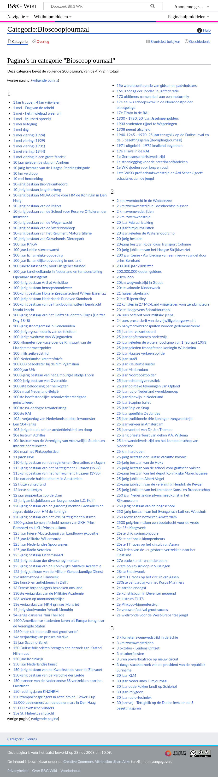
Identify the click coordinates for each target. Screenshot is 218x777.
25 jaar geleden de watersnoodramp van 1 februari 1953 (161, 342)
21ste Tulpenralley (131, 298)
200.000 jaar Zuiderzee (135, 266)
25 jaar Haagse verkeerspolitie (141, 353)
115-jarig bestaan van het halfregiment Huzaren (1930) (56, 473)
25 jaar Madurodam (132, 369)
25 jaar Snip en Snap (133, 408)
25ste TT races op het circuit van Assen (148, 544)
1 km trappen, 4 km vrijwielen (36, 102)
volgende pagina (45, 80)
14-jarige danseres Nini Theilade (38, 615)
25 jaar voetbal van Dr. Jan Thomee (144, 429)
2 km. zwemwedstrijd (133, 217)
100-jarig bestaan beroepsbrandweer (42, 287)
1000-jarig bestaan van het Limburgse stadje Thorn (53, 375)
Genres (31, 739)
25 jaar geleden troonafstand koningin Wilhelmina (156, 348)
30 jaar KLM (126, 675)
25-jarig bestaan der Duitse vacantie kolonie (152, 457)
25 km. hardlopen (130, 451)
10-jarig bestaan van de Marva (37, 206)
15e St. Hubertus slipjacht (33, 713)
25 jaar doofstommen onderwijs (142, 337)
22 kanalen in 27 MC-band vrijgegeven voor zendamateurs (163, 304)
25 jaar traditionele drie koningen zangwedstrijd (155, 418)
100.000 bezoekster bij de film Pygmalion (46, 364)
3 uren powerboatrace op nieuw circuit (147, 659)
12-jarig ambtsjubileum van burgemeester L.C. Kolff (54, 500)
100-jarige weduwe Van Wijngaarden (42, 337)
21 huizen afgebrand (133, 293)
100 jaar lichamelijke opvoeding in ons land (47, 260)
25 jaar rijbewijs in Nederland (140, 397)
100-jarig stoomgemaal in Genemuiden (44, 326)
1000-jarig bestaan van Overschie (40, 380)
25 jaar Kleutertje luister (136, 364)
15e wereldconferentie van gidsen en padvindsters (157, 85)
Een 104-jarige (24, 424)
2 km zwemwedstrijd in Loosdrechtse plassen (152, 206)
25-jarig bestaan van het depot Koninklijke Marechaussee (162, 473)
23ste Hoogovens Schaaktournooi (144, 309)
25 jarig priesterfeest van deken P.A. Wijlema (152, 435)
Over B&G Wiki (44, 770)
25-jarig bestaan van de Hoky (140, 462)
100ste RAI (22, 413)
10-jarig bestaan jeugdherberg (37, 189)
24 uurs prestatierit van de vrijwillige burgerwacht (156, 320)
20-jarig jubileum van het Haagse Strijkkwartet (153, 249)
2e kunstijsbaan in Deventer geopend (146, 593)
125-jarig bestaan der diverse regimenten (46, 560)
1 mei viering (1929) (29, 140)
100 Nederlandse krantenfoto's (38, 359)
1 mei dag (21, 129)
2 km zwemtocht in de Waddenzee (144, 200)
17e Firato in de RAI (132, 113)
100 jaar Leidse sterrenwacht (36, 249)
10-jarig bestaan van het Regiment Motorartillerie (52, 233)
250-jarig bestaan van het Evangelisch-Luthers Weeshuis (161, 511)
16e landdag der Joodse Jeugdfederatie (148, 91)
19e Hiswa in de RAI (133, 151)
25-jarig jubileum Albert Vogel (140, 478)
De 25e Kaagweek (131, 527)
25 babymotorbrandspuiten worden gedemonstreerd (158, 326)
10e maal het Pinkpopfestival (36, 451)
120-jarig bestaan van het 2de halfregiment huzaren (54, 517)
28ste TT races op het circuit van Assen (148, 577)
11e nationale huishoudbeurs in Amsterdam (47, 478)
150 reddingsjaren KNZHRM (36, 691)
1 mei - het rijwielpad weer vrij (37, 113)
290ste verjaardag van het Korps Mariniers (150, 582)
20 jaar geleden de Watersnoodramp (146, 233)
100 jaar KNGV (25, 244)
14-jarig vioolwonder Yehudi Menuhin (43, 609)
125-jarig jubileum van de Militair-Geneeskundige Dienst (58, 571)
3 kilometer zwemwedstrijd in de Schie (147, 637)
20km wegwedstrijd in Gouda (140, 282)
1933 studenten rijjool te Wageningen (147, 124)
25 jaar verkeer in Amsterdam (140, 424)
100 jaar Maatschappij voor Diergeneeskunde (49, 266)
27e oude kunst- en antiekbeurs (142, 560)
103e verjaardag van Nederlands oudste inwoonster (54, 418)
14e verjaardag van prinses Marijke (40, 637)
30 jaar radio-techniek (134, 697)
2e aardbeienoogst (131, 588)
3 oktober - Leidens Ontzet (138, 648)
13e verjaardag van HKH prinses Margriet (46, 604)
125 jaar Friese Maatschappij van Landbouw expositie (55, 533)
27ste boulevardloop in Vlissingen (143, 566)
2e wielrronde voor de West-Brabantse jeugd (152, 615)
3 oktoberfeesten (130, 653)
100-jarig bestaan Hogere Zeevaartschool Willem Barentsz (59, 293)
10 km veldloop (25, 173)
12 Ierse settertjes (27, 489)
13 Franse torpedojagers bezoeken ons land (47, 588)
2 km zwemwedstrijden (135, 211)
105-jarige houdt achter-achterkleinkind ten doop (52, 429)
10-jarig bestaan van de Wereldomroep (44, 228)
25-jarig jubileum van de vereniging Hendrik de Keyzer (160, 484)
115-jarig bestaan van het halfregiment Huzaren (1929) (56, 468)
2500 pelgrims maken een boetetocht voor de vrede (158, 522)
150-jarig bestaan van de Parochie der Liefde (48, 675)
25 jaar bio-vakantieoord (136, 331)
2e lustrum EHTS (130, 599)
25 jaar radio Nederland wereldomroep (147, 391)
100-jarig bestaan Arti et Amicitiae (40, 282)
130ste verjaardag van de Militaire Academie (48, 593)
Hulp (203, 30)
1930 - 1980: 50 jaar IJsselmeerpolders (148, 118)
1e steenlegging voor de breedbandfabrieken (152, 162)
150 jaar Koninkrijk (28, 659)
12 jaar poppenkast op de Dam (37, 495)
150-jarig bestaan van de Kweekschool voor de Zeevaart (57, 669)
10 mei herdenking (28, 178)
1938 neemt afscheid (133, 129)
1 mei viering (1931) (29, 146)
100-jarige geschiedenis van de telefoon (45, 331)
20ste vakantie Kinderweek (138, 287)
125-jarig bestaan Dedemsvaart (38, 555)
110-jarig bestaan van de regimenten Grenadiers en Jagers (59, 462)
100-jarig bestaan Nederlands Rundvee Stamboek (52, 298)
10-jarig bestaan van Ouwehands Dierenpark (48, 238)
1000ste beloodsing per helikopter (40, 386)
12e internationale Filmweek (36, 577)
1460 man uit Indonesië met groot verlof (45, 631)
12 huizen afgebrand (29, 484)
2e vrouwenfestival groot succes (142, 609)
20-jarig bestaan (129, 238)
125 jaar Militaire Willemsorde (37, 539)
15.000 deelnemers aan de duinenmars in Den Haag (54, 702)
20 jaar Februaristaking (135, 222)
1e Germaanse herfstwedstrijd (141, 156)
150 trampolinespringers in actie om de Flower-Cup (54, 697)
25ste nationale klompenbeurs (141, 539)
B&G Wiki (21, 6)
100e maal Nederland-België (36, 391)
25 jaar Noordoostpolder (136, 375)
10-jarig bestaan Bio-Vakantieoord (40, 184)
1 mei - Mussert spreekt (32, 119)
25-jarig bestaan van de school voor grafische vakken (158, 468)
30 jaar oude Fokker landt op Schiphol (147, 686)
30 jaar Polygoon (130, 692)
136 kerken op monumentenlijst (38, 599)
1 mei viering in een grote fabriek (39, 157)
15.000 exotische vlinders (33, 708)
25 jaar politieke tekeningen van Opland (148, 386)
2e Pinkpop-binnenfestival (137, 604)
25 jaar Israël (127, 359)
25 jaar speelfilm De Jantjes (138, 413)
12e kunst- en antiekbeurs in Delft (40, 582)
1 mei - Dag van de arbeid (33, 108)
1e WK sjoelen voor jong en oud (142, 167)
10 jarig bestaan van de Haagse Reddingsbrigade (51, 168)
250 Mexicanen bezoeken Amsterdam (147, 517)
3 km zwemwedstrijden (135, 643)
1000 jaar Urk (24, 369)
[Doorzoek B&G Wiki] (103, 6)
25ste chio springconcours (137, 533)
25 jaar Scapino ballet (134, 402)
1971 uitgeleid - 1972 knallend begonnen (150, 145)
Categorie (15, 739)
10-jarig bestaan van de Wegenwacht (42, 222)
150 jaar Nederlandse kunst (35, 664)
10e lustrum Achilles (29, 435)
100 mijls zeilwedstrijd (31, 353)
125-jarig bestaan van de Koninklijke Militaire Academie (57, 566)
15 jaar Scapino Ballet (30, 642)
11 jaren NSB (23, 457)
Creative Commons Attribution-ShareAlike (96, 761)
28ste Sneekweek (131, 571)
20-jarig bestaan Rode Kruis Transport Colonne (154, 244)
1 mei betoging (25, 124)
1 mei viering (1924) (29, 135)
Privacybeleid (18, 770)
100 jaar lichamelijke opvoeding (38, 255)
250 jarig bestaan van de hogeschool (146, 506)
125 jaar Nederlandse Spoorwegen (40, 544)
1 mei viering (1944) (29, 151)
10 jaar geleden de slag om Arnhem (41, 162)
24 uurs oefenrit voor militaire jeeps (145, 315)
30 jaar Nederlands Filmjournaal (142, 681)
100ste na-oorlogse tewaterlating (39, 408)
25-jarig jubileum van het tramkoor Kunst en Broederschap (163, 489)
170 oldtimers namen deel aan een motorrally (153, 96)
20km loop (125, 277)
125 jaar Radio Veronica (32, 550)
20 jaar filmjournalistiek (135, 228)
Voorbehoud (70, 770)
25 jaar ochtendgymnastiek (138, 380)
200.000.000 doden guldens (139, 271)
